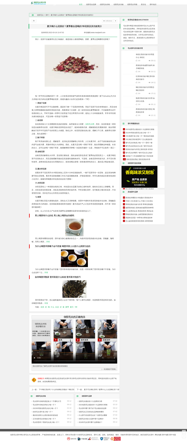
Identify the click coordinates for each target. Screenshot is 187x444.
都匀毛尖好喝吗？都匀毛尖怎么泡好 (139, 153)
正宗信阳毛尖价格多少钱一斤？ (44, 419)
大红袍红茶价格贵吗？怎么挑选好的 (139, 139)
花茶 (42, 307)
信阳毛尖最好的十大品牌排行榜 (90, 401)
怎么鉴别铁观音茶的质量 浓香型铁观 (139, 221)
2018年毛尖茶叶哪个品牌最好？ (90, 422)
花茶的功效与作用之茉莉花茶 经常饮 (139, 149)
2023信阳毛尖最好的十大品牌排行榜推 (93, 405)
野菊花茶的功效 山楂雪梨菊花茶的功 (139, 214)
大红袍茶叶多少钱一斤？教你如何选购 (140, 136)
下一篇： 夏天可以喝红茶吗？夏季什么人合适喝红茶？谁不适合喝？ (97, 389)
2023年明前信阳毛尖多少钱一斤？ (45, 408)
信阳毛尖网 (89, 124)
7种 (76, 307)
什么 (52, 307)
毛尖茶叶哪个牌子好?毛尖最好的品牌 (92, 408)
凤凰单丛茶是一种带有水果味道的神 (139, 218)
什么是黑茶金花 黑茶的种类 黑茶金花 (139, 211)
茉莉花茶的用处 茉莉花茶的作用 (138, 159)
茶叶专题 (172, 435)
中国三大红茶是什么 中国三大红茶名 (139, 201)
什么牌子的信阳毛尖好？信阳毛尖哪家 (93, 415)
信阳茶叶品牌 (83, 396)
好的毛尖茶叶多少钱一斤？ (43, 412)
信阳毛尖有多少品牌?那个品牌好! (91, 419)
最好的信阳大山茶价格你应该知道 (45, 415)
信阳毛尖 (40, 15)
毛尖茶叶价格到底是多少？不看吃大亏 (47, 401)
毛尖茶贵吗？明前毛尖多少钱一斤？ (46, 422)
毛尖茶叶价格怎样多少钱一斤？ (44, 405)
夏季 (67, 307)
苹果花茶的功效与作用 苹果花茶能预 (139, 204)
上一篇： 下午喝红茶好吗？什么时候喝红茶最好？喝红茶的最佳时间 (52, 389)
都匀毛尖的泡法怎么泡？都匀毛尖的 (139, 146)
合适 (57, 307)
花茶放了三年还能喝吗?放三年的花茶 (139, 156)
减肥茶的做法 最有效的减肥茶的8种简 (140, 208)
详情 (48, 242)
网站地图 (158, 435)
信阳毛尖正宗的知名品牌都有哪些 (91, 412)
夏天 (72, 307)
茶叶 (47, 15)
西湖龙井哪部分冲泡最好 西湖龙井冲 (139, 198)
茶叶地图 (165, 435)
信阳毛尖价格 (37, 396)
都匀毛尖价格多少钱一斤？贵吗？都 (139, 143)
